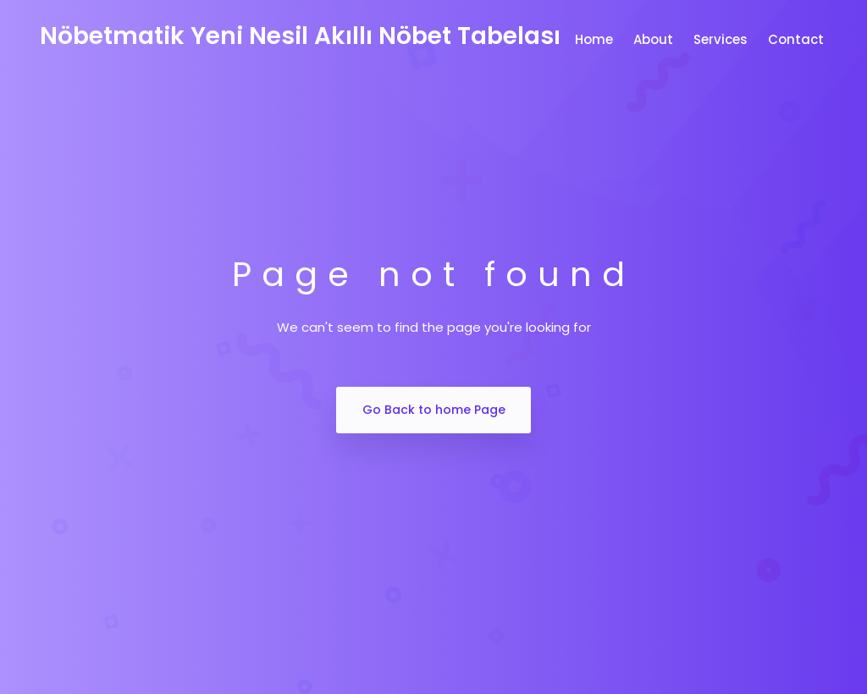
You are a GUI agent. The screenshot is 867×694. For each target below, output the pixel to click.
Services (722, 39)
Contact (797, 39)
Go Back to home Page (433, 409)
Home (595, 39)
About (654, 39)
